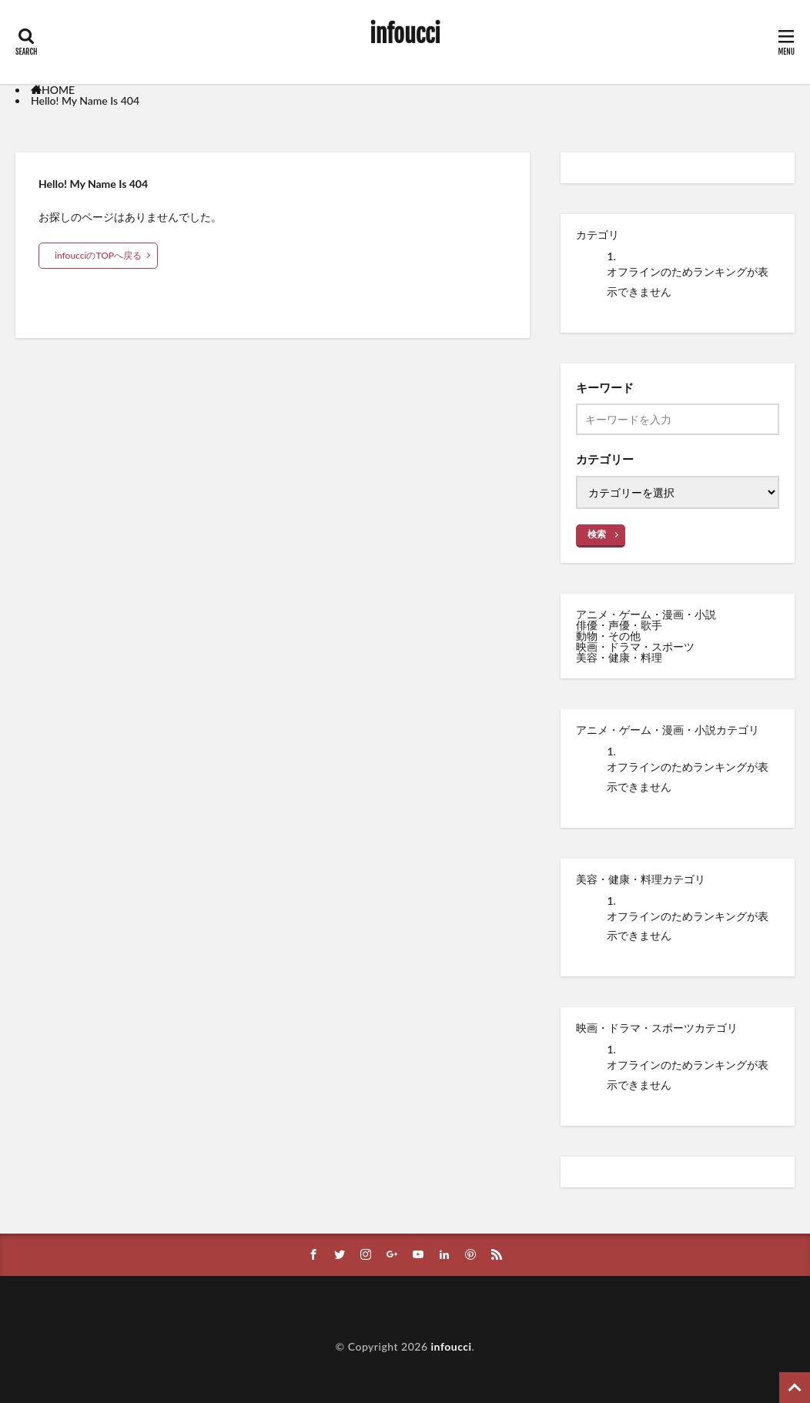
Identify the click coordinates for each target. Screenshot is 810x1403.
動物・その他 (608, 635)
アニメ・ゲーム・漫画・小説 (646, 614)
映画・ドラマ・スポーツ (635, 646)
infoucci (405, 34)
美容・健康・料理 (619, 657)
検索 (596, 534)
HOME (58, 89)
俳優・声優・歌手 (619, 624)
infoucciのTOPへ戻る (98, 255)
